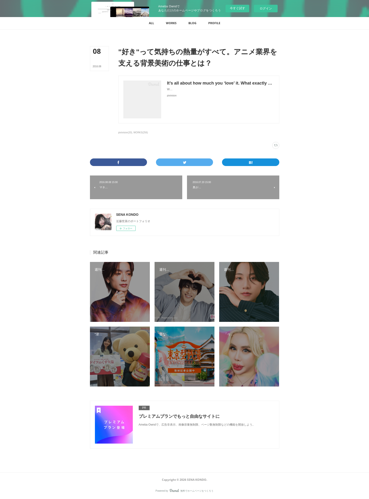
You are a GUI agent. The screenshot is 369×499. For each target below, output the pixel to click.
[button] (151, 23)
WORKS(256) (140, 132)
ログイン (266, 8)
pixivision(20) (125, 132)
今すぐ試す (237, 8)
